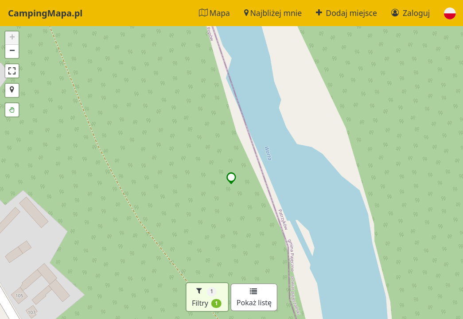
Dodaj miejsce (346, 13)
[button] (449, 13)
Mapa (214, 13)
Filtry (207, 297)
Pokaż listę (254, 297)
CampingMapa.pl (45, 13)
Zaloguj (410, 13)
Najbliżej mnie (273, 13)
